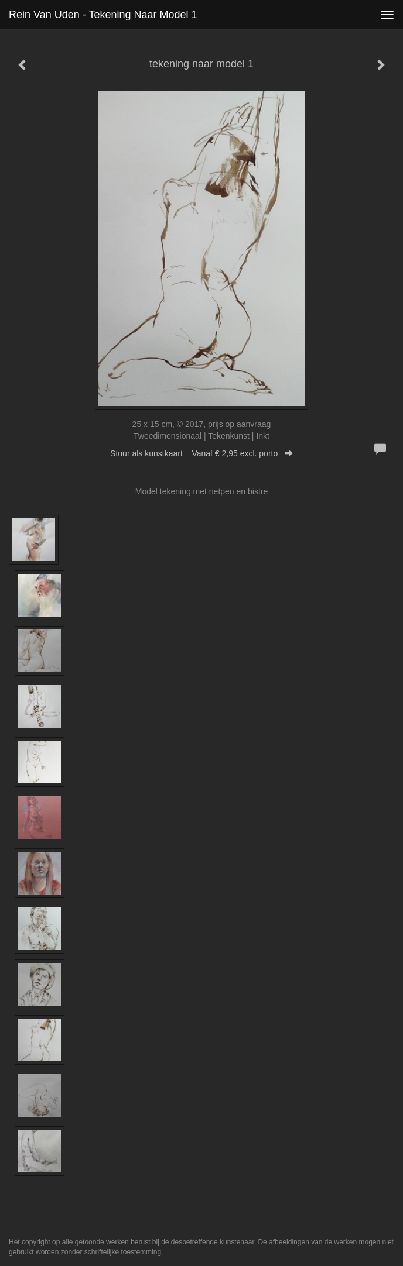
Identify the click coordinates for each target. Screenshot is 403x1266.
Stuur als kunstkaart (201, 453)
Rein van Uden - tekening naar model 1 (103, 14)
